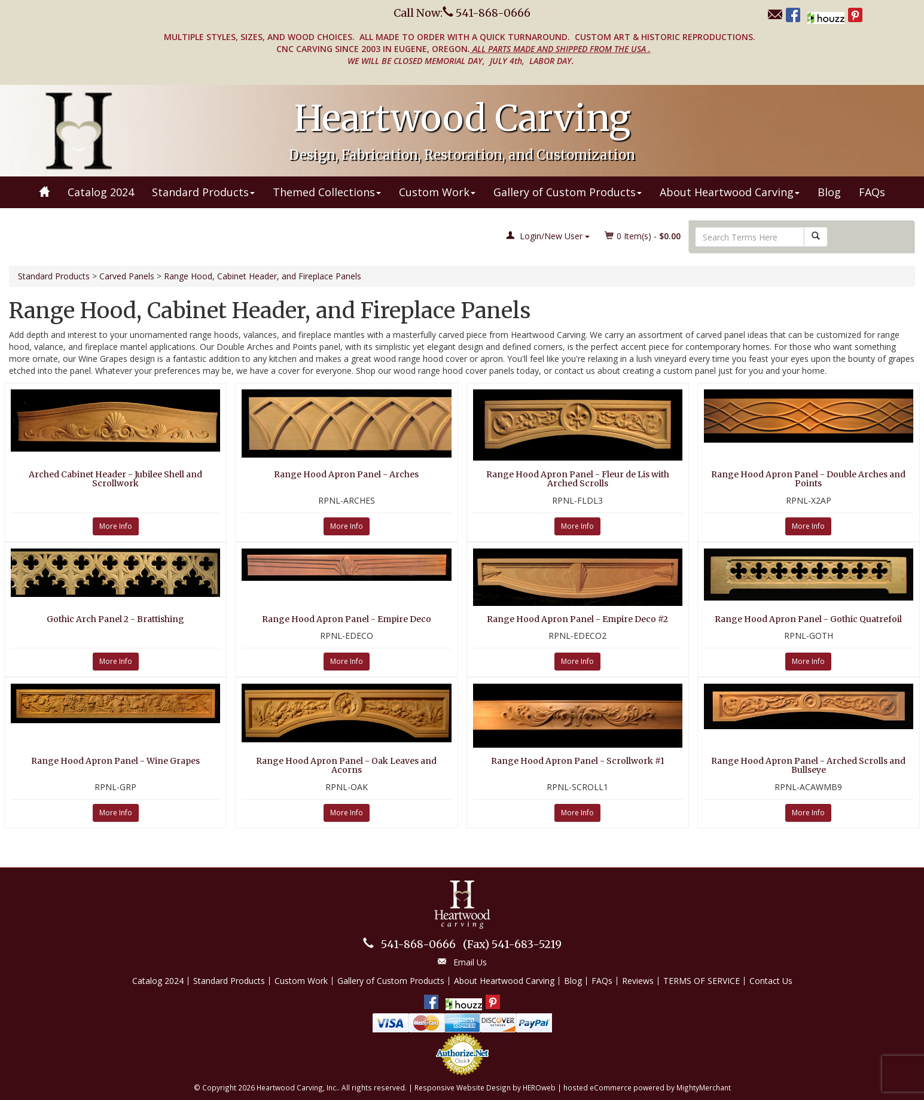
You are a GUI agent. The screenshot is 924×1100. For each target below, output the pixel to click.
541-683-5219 (512, 944)
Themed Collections (327, 192)
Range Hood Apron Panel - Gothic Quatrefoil (808, 619)
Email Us (470, 962)
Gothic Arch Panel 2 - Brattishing (115, 619)
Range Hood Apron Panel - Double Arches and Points (808, 479)
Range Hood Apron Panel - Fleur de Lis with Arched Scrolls (577, 479)
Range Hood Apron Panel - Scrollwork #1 (577, 760)
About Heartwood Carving (730, 192)
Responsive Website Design (462, 1087)
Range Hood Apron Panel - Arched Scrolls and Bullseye (808, 765)
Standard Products (203, 192)
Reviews (638, 980)
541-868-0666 (418, 944)
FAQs (872, 192)
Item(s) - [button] (643, 236)
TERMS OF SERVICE (701, 980)
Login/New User (548, 236)
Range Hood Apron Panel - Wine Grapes (115, 760)
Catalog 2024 (101, 192)
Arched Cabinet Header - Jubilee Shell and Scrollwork (115, 479)
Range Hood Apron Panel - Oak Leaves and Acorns (346, 765)
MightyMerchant (703, 1087)
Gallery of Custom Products (567, 192)
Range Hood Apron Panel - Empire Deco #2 (577, 619)
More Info (115, 526)
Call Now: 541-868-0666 (462, 13)
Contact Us (770, 980)
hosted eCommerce (597, 1087)
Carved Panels (126, 276)
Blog (829, 192)
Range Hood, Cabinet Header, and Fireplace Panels (262, 276)
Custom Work (437, 192)
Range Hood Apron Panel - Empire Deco (346, 619)
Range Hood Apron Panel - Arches (346, 474)
